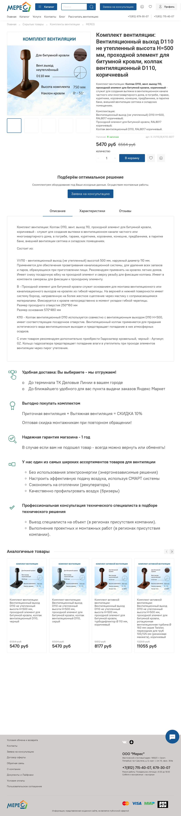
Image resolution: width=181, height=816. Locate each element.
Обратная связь (15, 763)
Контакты (50, 16)
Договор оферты (16, 757)
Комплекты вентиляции (65, 24)
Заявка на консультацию (118, 6)
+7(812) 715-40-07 (164, 16)
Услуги (37, 16)
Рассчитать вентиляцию (83, 16)
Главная (11, 16)
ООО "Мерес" (133, 753)
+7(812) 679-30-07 (138, 16)
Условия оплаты (16, 780)
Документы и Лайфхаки (20, 774)
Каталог (46, 6)
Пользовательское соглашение (24, 786)
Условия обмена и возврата (22, 740)
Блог (62, 16)
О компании (13, 769)
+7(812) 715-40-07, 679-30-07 (146, 767)
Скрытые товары (33, 24)
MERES (90, 24)
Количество (103, 151)
